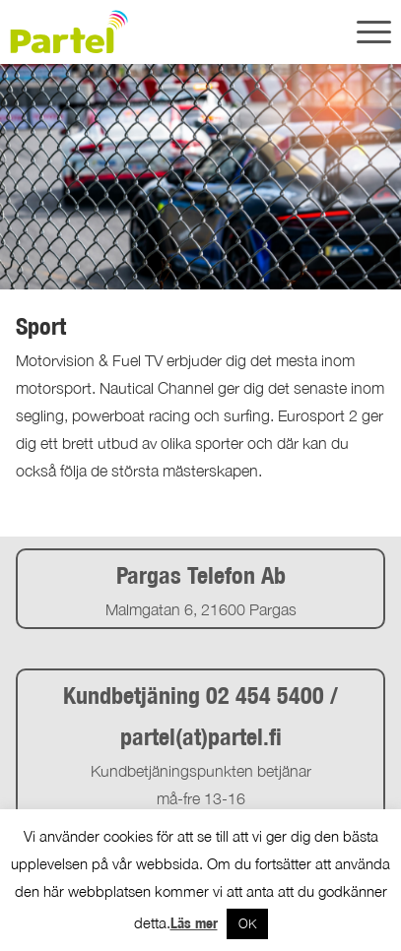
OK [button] (247, 923)
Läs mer (194, 923)
